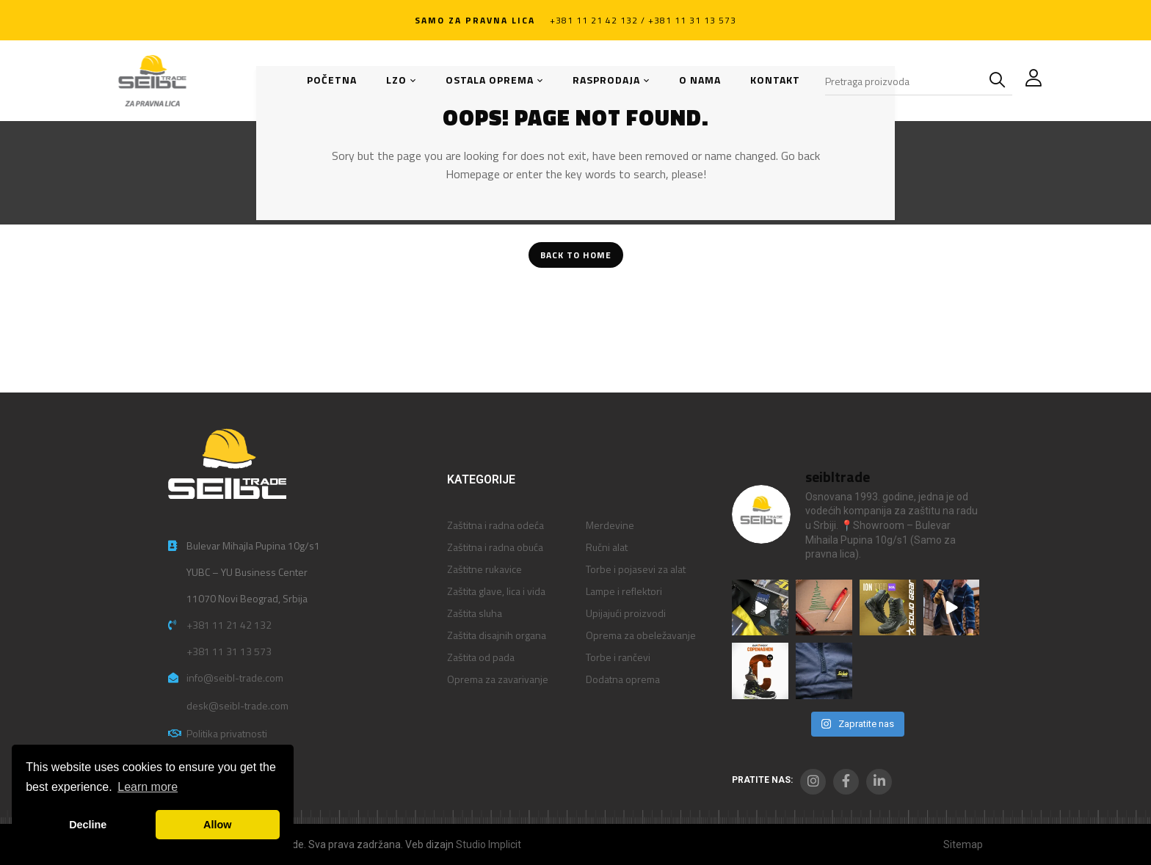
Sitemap (963, 844)
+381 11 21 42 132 (229, 624)
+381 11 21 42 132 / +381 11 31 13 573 (643, 20)
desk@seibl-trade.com (237, 705)
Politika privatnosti (226, 733)
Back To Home (575, 255)
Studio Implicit (488, 844)
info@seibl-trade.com (234, 677)
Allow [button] (217, 825)
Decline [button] (87, 825)
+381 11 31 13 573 (229, 651)
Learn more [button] (147, 787)
